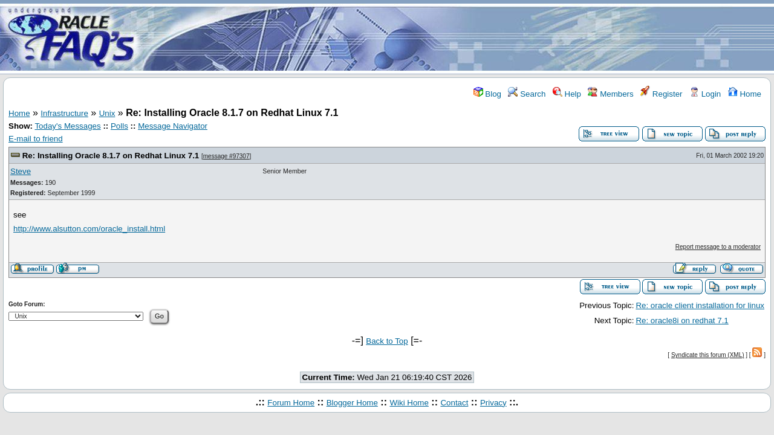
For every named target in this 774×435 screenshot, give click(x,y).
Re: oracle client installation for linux (700, 305)
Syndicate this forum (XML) (707, 355)
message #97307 (226, 156)
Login (705, 93)
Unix (107, 113)
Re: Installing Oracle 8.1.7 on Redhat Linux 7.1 (111, 155)
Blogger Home (352, 402)
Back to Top (387, 341)
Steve (20, 171)
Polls (119, 125)
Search (526, 93)
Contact (454, 402)
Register (661, 93)
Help (567, 93)
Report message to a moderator (718, 246)
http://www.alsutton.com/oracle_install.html (89, 228)
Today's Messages (67, 125)
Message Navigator (172, 125)
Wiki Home (408, 402)
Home (744, 93)
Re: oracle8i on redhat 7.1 (682, 320)
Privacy (493, 402)
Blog (487, 93)
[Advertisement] (458, 38)
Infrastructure (64, 113)
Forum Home (290, 402)
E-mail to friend (35, 138)
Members (610, 93)
